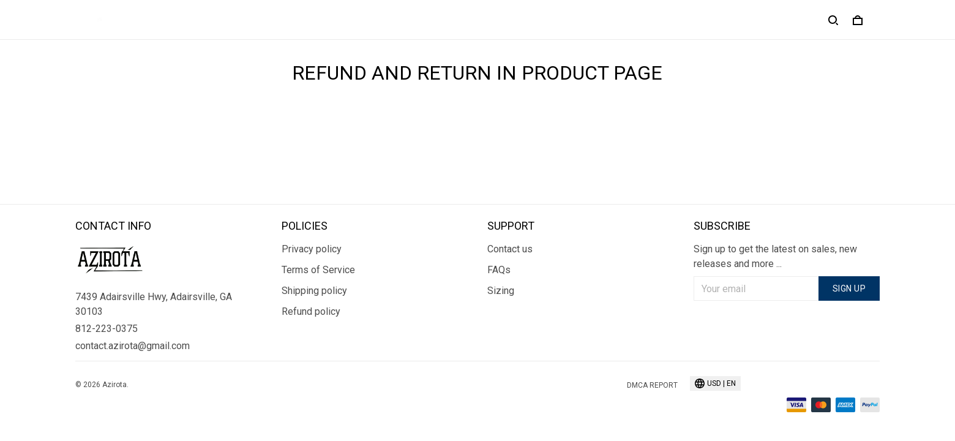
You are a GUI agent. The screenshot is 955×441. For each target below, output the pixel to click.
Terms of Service (318, 270)
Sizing (500, 290)
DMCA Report (652, 385)
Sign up (849, 288)
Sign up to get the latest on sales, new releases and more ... (775, 256)
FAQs (499, 270)
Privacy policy (312, 249)
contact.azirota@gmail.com (132, 346)
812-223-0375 (106, 328)
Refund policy (311, 311)
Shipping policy (314, 290)
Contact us (510, 249)
